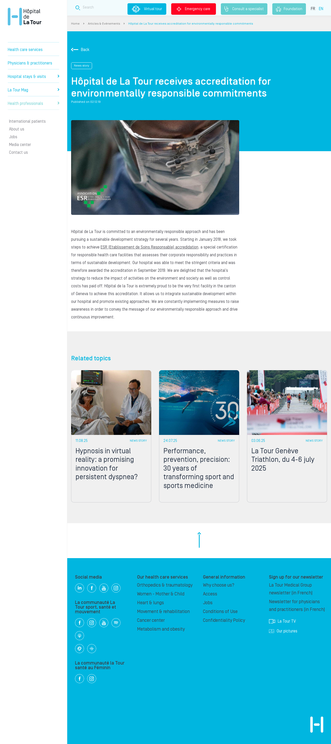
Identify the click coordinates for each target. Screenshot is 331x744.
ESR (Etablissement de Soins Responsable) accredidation (149, 247)
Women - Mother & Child (160, 594)
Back (80, 49)
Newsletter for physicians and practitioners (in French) (297, 605)
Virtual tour (147, 9)
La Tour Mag (33, 90)
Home (75, 23)
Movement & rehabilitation (163, 611)
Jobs (13, 137)
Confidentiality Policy (224, 620)
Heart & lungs (150, 603)
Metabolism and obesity (161, 629)
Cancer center (151, 620)
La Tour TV (282, 621)
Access (210, 594)
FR (313, 8)
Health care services (25, 49)
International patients (27, 121)
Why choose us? (218, 585)
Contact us (18, 152)
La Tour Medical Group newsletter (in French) (291, 589)
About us (16, 129)
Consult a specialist (244, 9)
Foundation (289, 9)
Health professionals (33, 103)
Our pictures (283, 631)
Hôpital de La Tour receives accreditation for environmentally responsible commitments (190, 23)
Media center (20, 144)
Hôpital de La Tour (24, 16)
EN (321, 8)
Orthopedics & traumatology (164, 585)
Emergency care (193, 9)
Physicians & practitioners (30, 63)
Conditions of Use (220, 611)
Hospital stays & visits (33, 76)
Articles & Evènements (104, 23)
